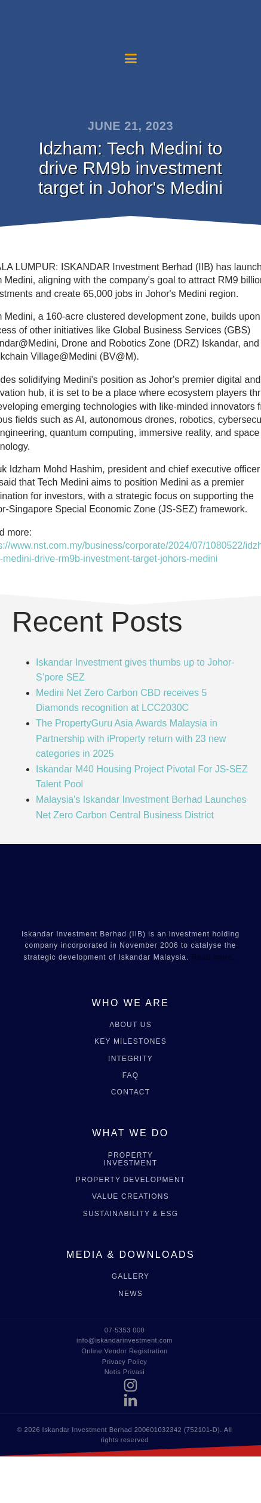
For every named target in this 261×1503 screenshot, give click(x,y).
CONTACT (131, 1092)
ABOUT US (130, 1025)
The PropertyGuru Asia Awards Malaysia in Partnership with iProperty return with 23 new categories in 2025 (131, 738)
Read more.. (215, 957)
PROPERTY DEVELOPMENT (131, 1180)
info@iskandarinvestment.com (124, 1340)
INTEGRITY (130, 1059)
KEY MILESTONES (130, 1042)
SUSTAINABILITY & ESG (131, 1214)
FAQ (130, 1076)
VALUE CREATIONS (130, 1197)
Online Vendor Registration (124, 1350)
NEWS (130, 1294)
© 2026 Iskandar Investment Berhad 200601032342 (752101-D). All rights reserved (124, 1435)
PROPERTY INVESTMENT (130, 1159)
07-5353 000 (125, 1330)
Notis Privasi (125, 1371)
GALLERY (131, 1277)
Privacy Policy (124, 1361)
